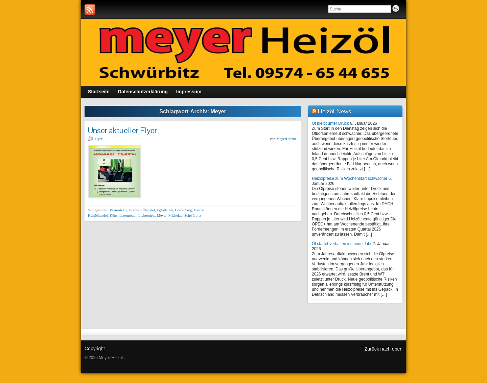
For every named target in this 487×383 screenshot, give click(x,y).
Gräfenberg (183, 210)
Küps (113, 215)
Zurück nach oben (383, 349)
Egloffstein (165, 210)
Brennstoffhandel (142, 210)
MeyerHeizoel (287, 139)
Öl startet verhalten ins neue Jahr (342, 243)
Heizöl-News (334, 111)
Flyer (98, 139)
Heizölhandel (98, 215)
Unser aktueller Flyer (122, 130)
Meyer (161, 215)
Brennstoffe (118, 210)
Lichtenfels (146, 215)
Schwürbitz (192, 215)
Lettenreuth (128, 215)
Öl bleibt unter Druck (330, 123)
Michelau (175, 215)
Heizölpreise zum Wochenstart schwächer (349, 178)
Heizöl (199, 210)
